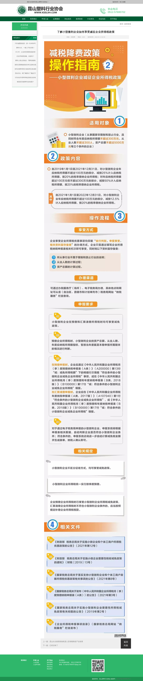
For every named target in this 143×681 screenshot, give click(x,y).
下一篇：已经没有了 (50, 645)
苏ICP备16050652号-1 (124, 679)
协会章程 (50, 664)
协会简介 (50, 669)
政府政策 (79, 19)
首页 (23, 19)
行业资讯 (90, 19)
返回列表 (126, 644)
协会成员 (67, 19)
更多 (35, 38)
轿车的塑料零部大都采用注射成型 (25, 69)
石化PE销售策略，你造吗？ (25, 56)
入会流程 (36, 662)
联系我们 (33, 19)
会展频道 (56, 19)
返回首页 (115, 2)
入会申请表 (36, 664)
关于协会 (113, 19)
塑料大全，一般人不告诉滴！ (25, 48)
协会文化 (50, 667)
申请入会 (45, 19)
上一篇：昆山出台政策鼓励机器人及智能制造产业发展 (63, 641)
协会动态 (102, 19)
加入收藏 (122, 2)
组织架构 (50, 662)
